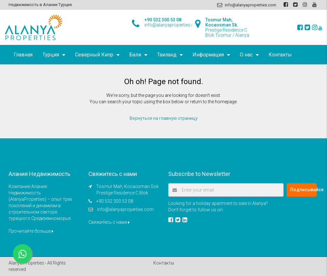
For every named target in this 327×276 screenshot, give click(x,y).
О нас (246, 55)
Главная (23, 55)
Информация (208, 55)
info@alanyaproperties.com (125, 209)
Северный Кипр (94, 55)
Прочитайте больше (31, 231)
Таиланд (167, 55)
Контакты (280, 55)
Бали (135, 55)
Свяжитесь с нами (109, 222)
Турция (50, 55)
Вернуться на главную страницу (164, 118)
